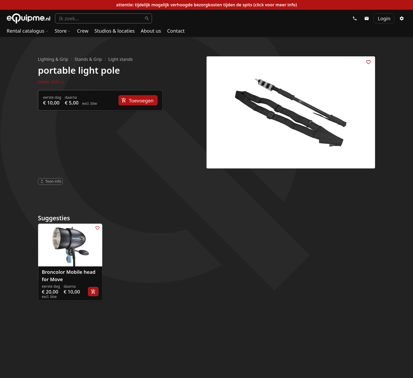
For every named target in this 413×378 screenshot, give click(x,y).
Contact (176, 30)
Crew (82, 30)
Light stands (120, 59)
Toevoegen (137, 100)
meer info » (51, 81)
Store (63, 30)
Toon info (50, 181)
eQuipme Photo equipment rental (28, 18)
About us (151, 30)
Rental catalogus (27, 30)
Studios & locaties (115, 30)
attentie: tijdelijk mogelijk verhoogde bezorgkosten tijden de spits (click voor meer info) (206, 5)
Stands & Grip (88, 59)
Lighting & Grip (53, 59)
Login (384, 18)
